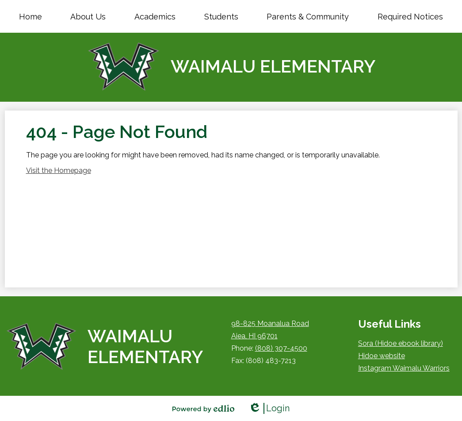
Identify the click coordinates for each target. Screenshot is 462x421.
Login (269, 408)
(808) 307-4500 (281, 348)
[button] (88, 16)
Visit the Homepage (58, 170)
